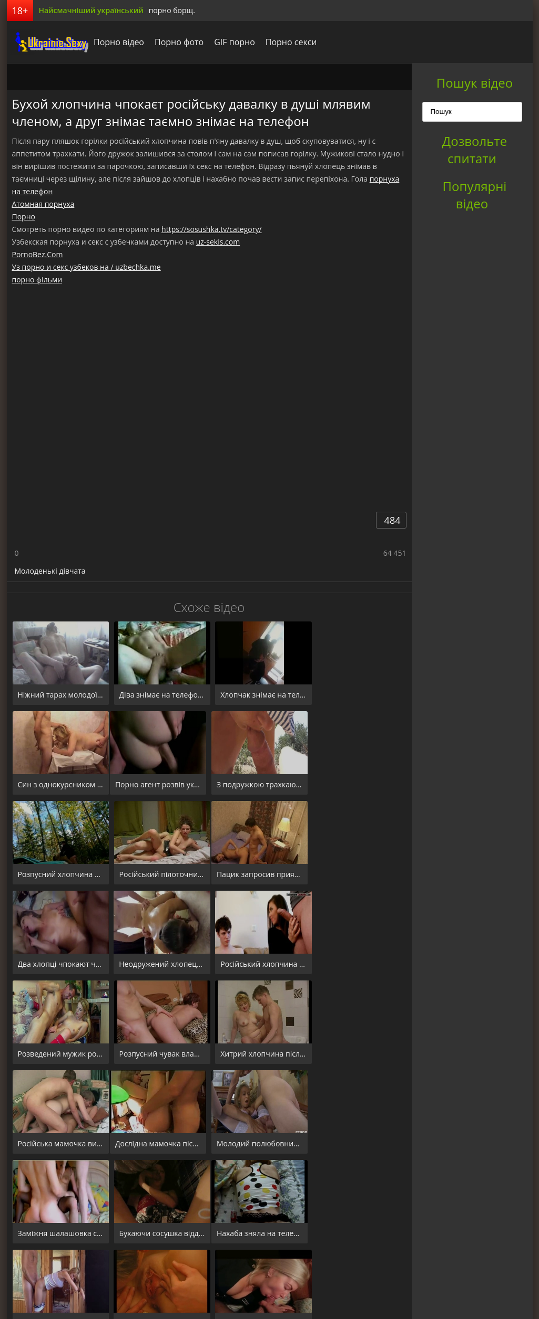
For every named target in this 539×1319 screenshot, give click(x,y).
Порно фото (176, 42)
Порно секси (288, 42)
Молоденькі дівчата (50, 571)
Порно (23, 216)
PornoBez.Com (37, 254)
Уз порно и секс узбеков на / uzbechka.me (86, 267)
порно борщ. (172, 10)
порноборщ (46, 42)
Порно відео (116, 42)
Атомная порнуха (43, 204)
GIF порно (231, 42)
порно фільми (37, 279)
